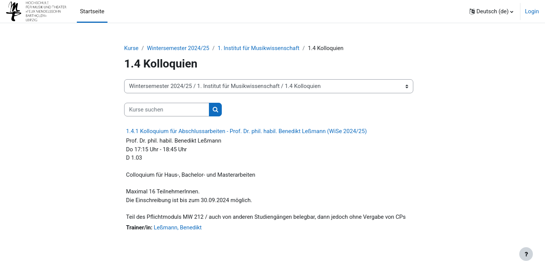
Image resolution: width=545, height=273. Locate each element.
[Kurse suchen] (166, 110)
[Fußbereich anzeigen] (526, 254)
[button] (491, 11)
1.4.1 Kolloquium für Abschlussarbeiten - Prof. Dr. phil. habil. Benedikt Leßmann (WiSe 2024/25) (246, 131)
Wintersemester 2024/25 (178, 48)
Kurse (131, 48)
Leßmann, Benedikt (178, 228)
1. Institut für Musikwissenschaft (259, 48)
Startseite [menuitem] (92, 11)
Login (532, 11)
